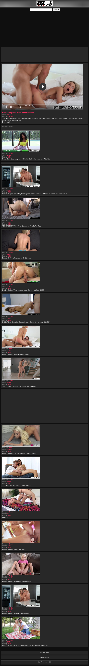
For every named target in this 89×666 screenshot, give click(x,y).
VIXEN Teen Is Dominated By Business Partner (19, 386)
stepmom (37, 118)
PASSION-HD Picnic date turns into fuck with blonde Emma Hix (25, 646)
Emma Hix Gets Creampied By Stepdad (16, 258)
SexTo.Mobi (44, 657)
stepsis (4, 120)
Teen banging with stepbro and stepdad (16, 485)
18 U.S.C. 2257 (44, 652)
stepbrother (73, 118)
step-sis (18, 120)
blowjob (24, 118)
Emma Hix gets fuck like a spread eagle (16, 581)
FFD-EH (5, 517)
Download (6, 122)
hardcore (13, 118)
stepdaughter (64, 118)
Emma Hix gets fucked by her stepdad (16, 354)
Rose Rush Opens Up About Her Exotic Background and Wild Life (26, 159)
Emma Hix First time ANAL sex (13, 549)
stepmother (46, 118)
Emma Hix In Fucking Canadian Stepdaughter (19, 453)
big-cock (31, 118)
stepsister (54, 118)
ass (19, 118)
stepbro (81, 118)
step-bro (11, 120)
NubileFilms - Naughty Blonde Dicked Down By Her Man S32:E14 (26, 322)
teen (7, 118)
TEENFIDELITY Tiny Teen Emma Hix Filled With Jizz (21, 226)
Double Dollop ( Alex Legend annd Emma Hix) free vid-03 (23, 290)
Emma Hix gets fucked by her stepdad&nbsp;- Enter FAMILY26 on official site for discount (34, 194)
